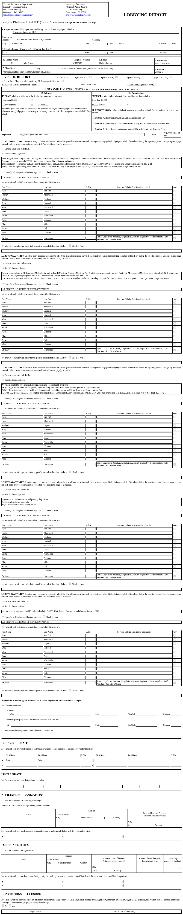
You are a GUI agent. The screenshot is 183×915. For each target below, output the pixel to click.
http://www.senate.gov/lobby (78, 15)
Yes (12, 906)
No (5, 906)
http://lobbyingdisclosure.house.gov (18, 15)
